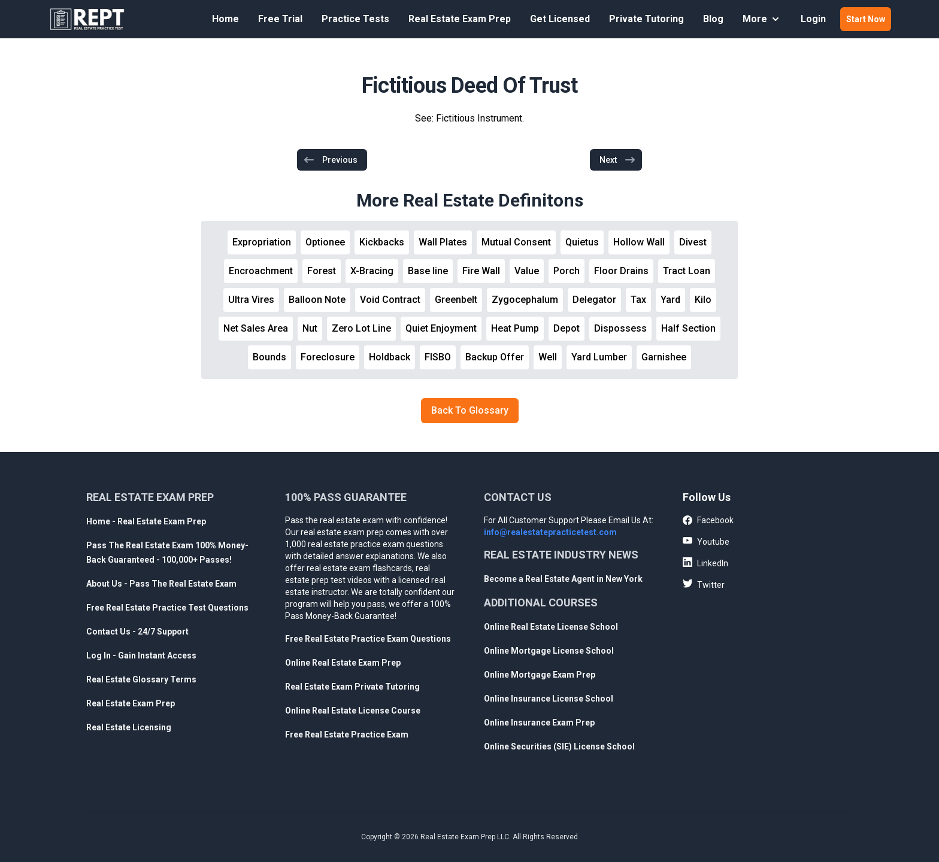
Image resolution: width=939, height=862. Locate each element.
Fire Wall (481, 271)
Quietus (582, 242)
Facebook (708, 520)
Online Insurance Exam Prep (539, 722)
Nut (309, 328)
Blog (713, 19)
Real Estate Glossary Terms (141, 679)
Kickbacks (381, 242)
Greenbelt (456, 299)
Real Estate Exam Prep (459, 19)
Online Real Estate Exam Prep (343, 662)
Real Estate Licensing (128, 727)
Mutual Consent (516, 242)
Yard (670, 299)
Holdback (389, 357)
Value (526, 271)
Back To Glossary (469, 410)
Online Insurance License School (548, 698)
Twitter (704, 584)
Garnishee (663, 357)
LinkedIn (705, 562)
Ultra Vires (251, 299)
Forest (321, 271)
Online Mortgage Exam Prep (539, 674)
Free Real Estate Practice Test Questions (167, 607)
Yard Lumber (599, 357)
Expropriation (261, 242)
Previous (330, 160)
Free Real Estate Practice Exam (346, 734)
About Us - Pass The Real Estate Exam (161, 583)
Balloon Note (317, 299)
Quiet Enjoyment (441, 328)
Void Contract (390, 299)
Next (617, 160)
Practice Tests (355, 19)
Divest (693, 242)
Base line (428, 271)
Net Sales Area (255, 328)
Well (547, 357)
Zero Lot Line (361, 328)
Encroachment (261, 271)
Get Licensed (560, 19)
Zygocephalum (525, 299)
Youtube (706, 541)
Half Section (688, 328)
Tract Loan (686, 271)
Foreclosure (328, 357)
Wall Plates (443, 242)
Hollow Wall (639, 242)
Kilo (703, 299)
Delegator (594, 299)
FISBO (438, 357)
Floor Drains (621, 271)
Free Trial (280, 19)
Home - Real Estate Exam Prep (146, 521)
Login (813, 19)
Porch (566, 271)
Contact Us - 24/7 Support (137, 631)
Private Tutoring (646, 19)
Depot (566, 328)
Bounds (269, 357)
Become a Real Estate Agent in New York (563, 579)
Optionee (325, 242)
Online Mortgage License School (549, 650)
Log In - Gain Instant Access (141, 655)
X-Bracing (371, 271)
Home (225, 19)
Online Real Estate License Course (352, 710)
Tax (638, 299)
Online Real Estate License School (551, 627)
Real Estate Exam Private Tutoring (352, 686)
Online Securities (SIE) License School (559, 746)
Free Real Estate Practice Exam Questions (368, 639)
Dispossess (620, 328)
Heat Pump (515, 328)
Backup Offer (494, 357)
